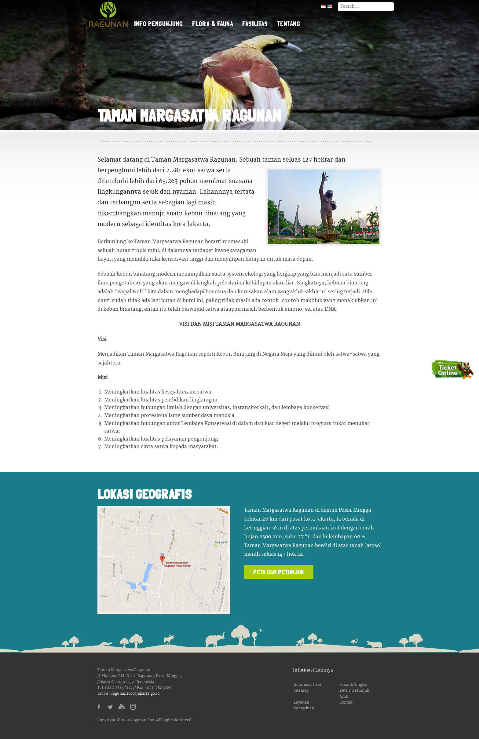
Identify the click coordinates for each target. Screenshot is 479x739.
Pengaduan (304, 708)
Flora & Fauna (212, 23)
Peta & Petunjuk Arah (354, 693)
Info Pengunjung (158, 23)
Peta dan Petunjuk (278, 572)
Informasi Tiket (307, 684)
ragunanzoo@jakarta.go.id (135, 693)
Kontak (345, 702)
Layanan (301, 702)
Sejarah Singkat (353, 684)
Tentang (288, 23)
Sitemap (301, 690)
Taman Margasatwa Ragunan (108, 15)
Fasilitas (255, 23)
